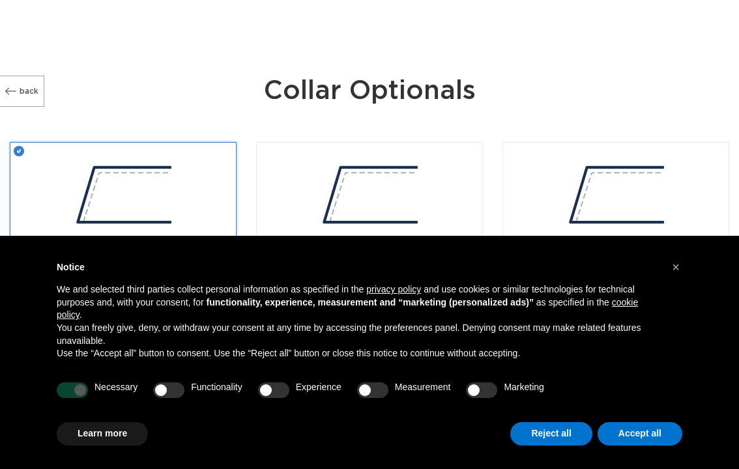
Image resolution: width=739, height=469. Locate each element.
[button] (675, 267)
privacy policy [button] (393, 289)
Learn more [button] (102, 433)
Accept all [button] (639, 433)
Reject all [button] (551, 433)
